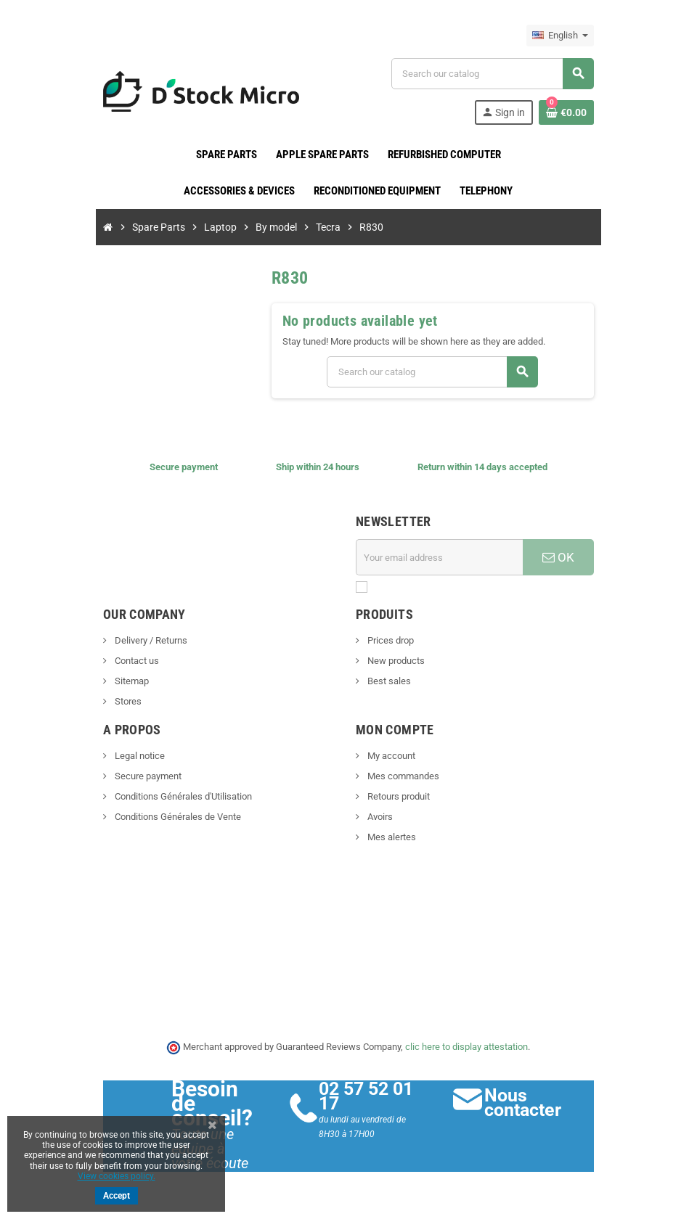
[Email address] (442, 557)
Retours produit (397, 796)
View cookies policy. (116, 1176)
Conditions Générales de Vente (168, 816)
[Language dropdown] (569, 35)
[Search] (497, 73)
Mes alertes (390, 837)
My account (390, 755)
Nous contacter (527, 1102)
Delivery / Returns (141, 640)
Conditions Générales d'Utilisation (173, 796)
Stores (118, 701)
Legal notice (130, 755)
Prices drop (389, 640)
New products (395, 660)
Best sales (388, 681)
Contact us (127, 660)
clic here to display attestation (467, 1046)
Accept (116, 1196)
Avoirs (379, 816)
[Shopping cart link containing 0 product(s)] (575, 112)
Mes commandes (402, 776)
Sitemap (122, 681)
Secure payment (138, 776)
